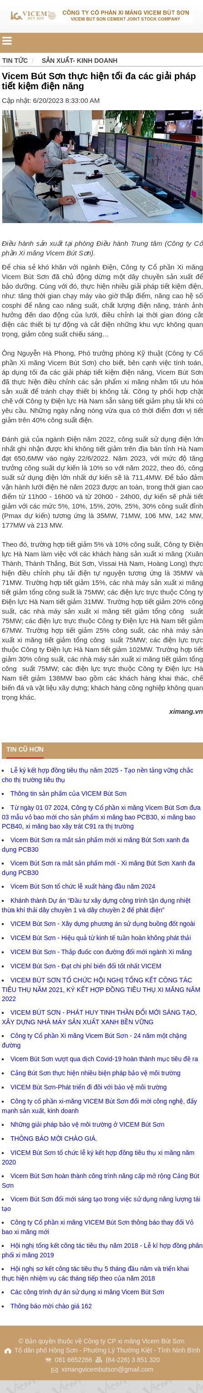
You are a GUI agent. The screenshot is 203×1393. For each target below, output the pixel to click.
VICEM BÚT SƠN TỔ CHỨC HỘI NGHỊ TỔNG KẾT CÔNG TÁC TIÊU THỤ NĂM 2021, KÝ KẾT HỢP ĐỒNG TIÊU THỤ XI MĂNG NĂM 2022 (101, 989)
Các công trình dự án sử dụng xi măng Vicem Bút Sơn (87, 1292)
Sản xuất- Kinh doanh (80, 60)
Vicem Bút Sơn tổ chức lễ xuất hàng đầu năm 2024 (82, 886)
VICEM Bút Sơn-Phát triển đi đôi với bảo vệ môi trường (88, 1087)
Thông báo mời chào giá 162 (51, 1306)
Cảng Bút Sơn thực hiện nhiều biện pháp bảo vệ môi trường (95, 1073)
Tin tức (15, 60)
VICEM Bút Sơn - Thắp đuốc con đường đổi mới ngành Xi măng (101, 952)
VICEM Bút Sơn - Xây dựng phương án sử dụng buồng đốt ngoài (102, 923)
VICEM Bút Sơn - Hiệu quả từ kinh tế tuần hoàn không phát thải (100, 937)
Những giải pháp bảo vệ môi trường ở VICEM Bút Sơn (87, 1124)
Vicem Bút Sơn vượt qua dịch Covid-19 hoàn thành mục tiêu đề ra (104, 1059)
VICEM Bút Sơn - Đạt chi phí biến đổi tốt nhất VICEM (85, 966)
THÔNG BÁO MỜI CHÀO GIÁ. (53, 1138)
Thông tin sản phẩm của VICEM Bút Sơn (68, 793)
